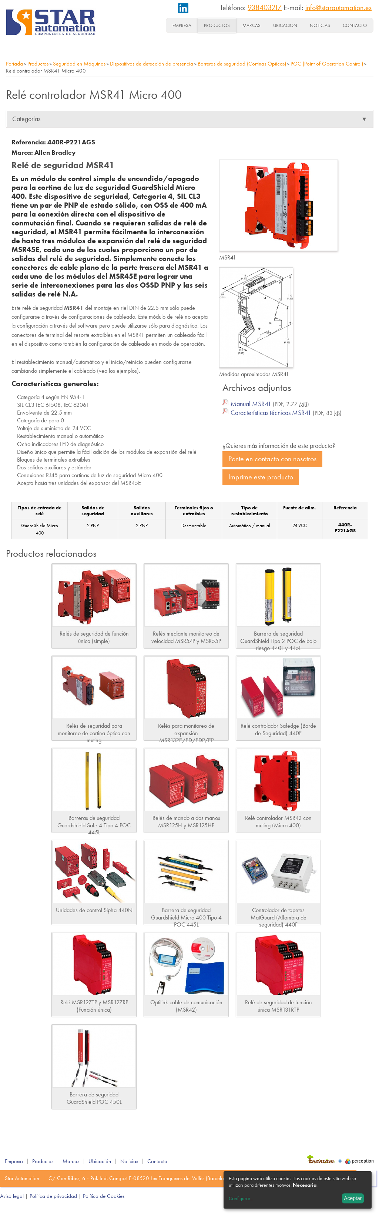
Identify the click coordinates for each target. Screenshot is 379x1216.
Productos (217, 25)
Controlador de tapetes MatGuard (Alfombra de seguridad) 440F (278, 917)
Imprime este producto (260, 477)
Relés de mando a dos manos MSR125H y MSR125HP (186, 821)
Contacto (355, 25)
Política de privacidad (53, 1196)
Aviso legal (12, 1196)
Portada (14, 63)
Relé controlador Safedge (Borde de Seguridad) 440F (278, 729)
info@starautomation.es (338, 7)
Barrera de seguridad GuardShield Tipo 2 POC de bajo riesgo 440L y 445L (278, 641)
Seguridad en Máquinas (79, 63)
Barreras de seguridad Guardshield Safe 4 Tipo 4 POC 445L (94, 825)
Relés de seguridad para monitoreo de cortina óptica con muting (94, 733)
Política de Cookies (103, 1196)
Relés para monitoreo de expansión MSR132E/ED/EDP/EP (186, 733)
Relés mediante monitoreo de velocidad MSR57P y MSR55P (186, 637)
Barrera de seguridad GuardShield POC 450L (94, 1098)
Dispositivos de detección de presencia (151, 63)
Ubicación (285, 25)
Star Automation (22, 1178)
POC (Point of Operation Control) (327, 63)
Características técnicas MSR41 (271, 412)
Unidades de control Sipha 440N (94, 910)
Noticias (320, 25)
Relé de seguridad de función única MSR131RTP (278, 1005)
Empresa (181, 25)
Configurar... (241, 1198)
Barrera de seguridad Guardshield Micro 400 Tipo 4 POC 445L (186, 917)
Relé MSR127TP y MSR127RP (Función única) (94, 1005)
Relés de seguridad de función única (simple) (94, 637)
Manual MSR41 (251, 403)
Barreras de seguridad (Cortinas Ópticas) (242, 63)
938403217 (265, 7)
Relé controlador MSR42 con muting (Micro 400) (278, 821)
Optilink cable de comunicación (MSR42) (186, 1005)
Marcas (251, 25)
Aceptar (353, 1198)
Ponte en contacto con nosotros (272, 458)
